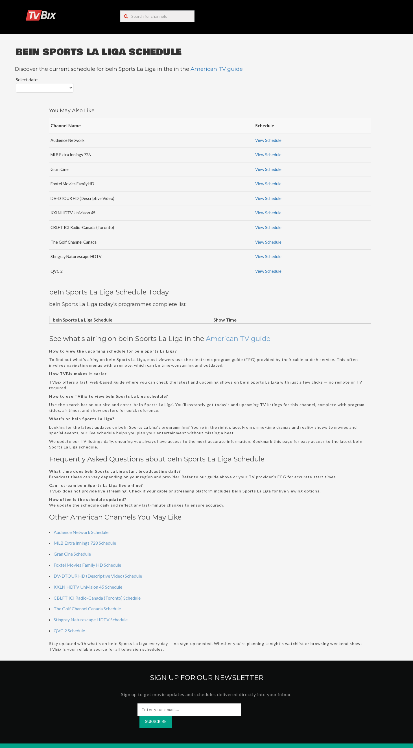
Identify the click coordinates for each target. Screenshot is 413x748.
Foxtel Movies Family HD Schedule (87, 564)
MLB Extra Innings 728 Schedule (85, 542)
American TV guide (217, 69)
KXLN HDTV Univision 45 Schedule (88, 586)
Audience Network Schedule (81, 532)
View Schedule (268, 140)
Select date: (27, 79)
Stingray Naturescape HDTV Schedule (91, 619)
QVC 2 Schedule (69, 630)
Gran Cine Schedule (72, 553)
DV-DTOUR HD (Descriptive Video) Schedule (98, 575)
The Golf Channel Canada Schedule (87, 608)
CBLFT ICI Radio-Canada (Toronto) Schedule (97, 597)
